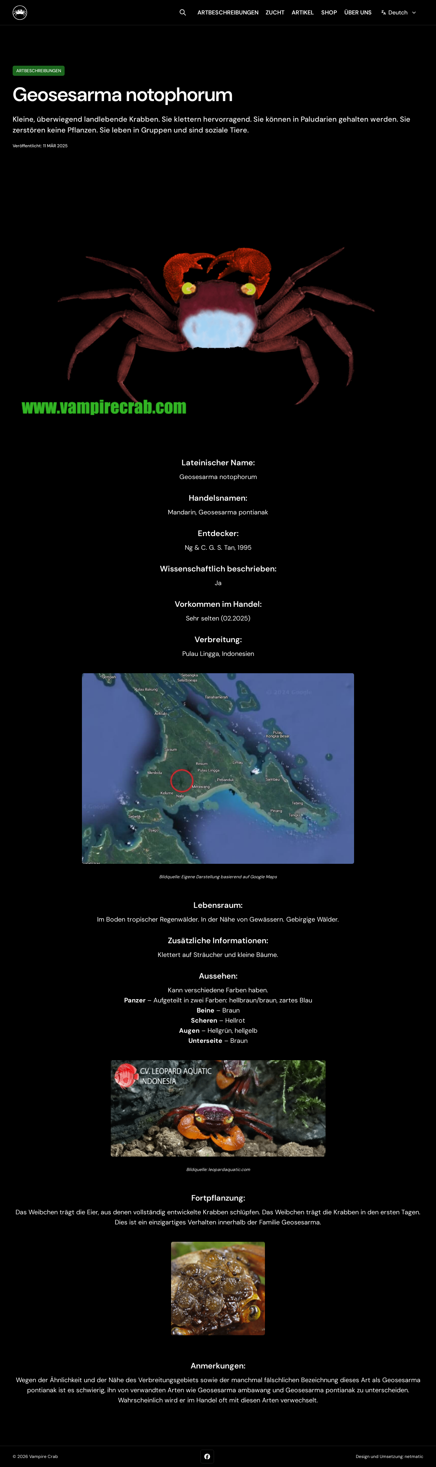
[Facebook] (207, 1456)
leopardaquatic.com (229, 1169)
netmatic (414, 1456)
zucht (275, 12)
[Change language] (398, 12)
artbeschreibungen (227, 12)
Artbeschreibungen (38, 71)
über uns (358, 12)
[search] (182, 12)
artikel (303, 12)
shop (329, 12)
